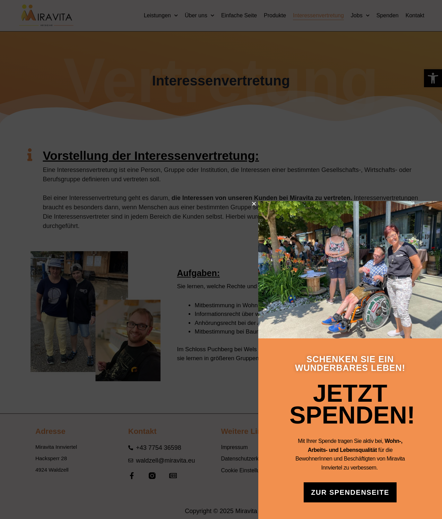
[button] (287, 203)
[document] (221, 259)
